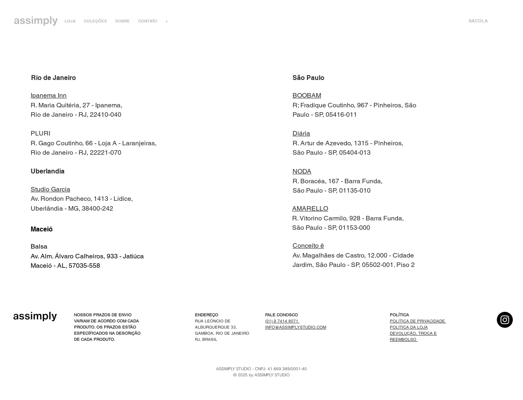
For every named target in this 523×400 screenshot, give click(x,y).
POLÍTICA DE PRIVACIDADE (418, 321)
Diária (301, 133)
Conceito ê (308, 245)
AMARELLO (310, 208)
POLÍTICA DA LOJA (409, 327)
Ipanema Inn (49, 95)
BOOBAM (307, 95)
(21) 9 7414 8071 (282, 321)
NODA (302, 171)
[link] (483, 21)
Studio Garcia (50, 189)
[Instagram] (505, 320)
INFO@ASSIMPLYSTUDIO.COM (295, 327)
